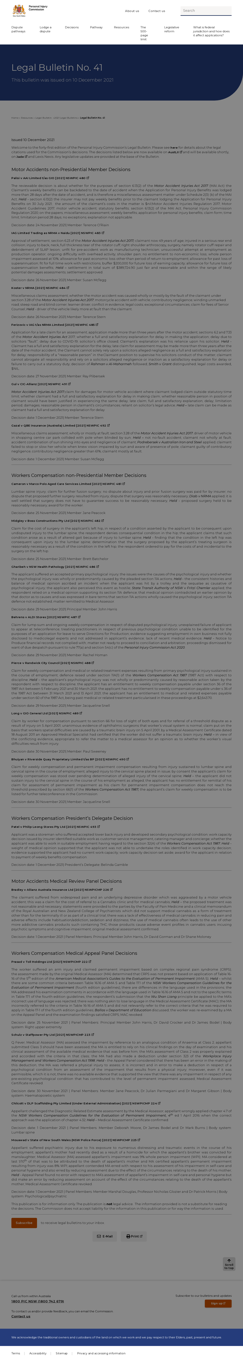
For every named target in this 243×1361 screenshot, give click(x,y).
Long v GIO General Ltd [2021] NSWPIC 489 (45, 713)
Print (135, 1236)
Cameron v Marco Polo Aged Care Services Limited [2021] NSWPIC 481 (66, 484)
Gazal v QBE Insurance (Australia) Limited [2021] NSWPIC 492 (58, 425)
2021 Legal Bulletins (65, 117)
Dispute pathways (18, 29)
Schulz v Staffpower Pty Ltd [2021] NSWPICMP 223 (51, 1035)
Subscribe (24, 1223)
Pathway (96, 27)
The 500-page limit (144, 33)
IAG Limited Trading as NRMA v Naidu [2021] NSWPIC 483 (56, 233)
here (174, 147)
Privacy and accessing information (101, 1353)
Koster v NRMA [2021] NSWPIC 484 (38, 288)
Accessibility (38, 1353)
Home (14, 117)
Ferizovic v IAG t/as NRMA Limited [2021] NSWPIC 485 (53, 325)
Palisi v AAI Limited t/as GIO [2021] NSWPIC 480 (48, 178)
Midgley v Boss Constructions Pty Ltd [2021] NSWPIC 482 (55, 521)
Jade (20, 157)
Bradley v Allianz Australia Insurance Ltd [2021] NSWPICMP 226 (60, 889)
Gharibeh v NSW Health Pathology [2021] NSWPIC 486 (53, 567)
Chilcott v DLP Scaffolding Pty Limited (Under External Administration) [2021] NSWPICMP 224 (84, 1103)
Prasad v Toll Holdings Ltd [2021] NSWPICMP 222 (49, 962)
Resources (121, 27)
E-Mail (108, 1236)
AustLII (173, 152)
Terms (15, 1353)
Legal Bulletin (44, 117)
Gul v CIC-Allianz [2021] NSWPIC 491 (39, 384)
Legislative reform (171, 29)
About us (132, 11)
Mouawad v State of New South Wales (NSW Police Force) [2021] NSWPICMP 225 (74, 1140)
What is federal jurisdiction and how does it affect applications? (211, 31)
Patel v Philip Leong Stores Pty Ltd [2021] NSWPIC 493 (53, 827)
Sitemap (62, 1353)
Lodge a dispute (45, 29)
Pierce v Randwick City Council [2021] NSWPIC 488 (51, 663)
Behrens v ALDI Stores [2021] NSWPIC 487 (44, 617)
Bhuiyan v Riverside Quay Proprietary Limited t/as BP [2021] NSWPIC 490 (68, 759)
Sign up (221, 1305)
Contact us (156, 11)
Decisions (72, 27)
